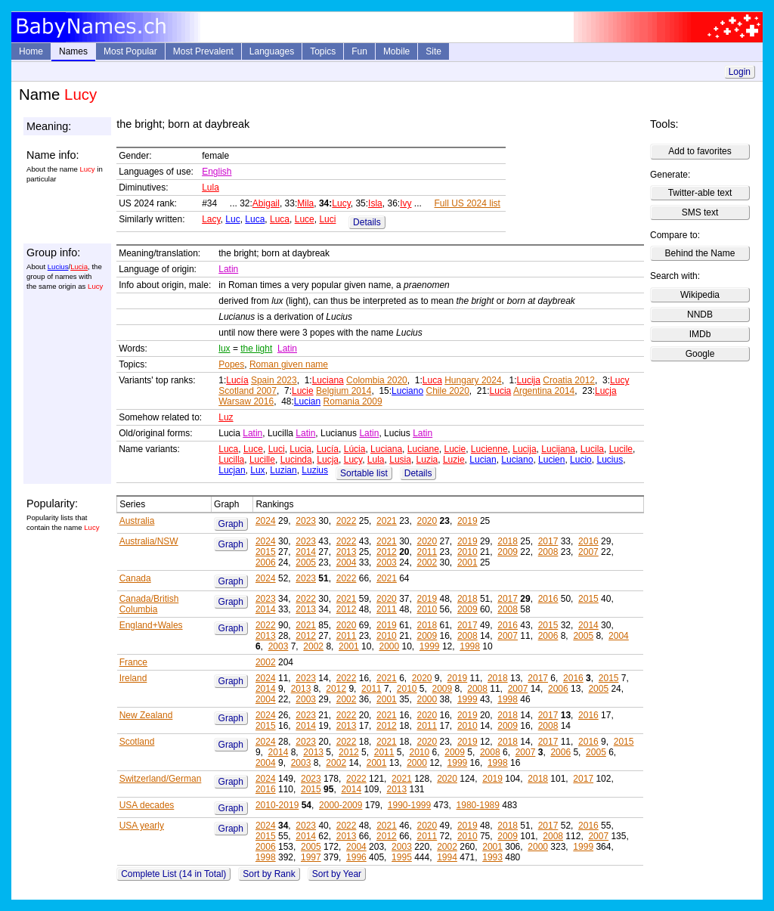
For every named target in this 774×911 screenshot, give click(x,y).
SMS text (700, 212)
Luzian (283, 470)
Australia (137, 521)
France (133, 662)
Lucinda (296, 459)
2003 (386, 562)
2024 (265, 521)
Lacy (211, 219)
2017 (548, 541)
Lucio (581, 459)
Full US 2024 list (467, 203)
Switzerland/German (160, 778)
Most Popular (130, 51)
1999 (430, 646)
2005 (306, 562)
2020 (426, 521)
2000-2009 (340, 805)
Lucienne (489, 449)
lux (224, 348)
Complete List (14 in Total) (173, 874)
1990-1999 (409, 805)
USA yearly (141, 825)
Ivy (405, 203)
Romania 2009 (353, 401)
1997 (311, 857)
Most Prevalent (203, 51)
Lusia (400, 459)
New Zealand (146, 715)
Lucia (79, 266)
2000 (389, 646)
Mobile (396, 51)
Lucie (303, 391)
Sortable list (364, 473)
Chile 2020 (447, 391)
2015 (265, 552)
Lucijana (558, 449)
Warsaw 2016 (246, 401)
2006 (265, 562)
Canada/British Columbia (149, 604)
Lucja (606, 391)
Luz (225, 417)
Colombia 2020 (376, 380)
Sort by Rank (269, 874)
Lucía (237, 380)
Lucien (551, 459)
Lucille (262, 459)
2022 (346, 521)
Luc (232, 219)
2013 (346, 552)
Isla (375, 203)
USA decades (147, 805)
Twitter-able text (700, 192)
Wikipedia (700, 295)
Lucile (621, 449)
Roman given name (288, 364)
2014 (306, 552)
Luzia (427, 459)
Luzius (315, 470)
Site (433, 51)
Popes (231, 364)
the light (256, 348)
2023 (306, 521)
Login (740, 72)
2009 (507, 552)
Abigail (266, 203)
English (216, 171)
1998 (470, 646)
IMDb (700, 334)
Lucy (341, 203)
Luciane (423, 449)
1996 (356, 857)
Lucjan (231, 470)
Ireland (133, 678)
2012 (386, 552)
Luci (327, 219)
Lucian (307, 401)
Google (700, 354)
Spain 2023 (274, 380)
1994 (447, 857)
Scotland (137, 741)
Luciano (407, 391)
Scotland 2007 (247, 391)
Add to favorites (699, 151)
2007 (588, 552)
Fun (359, 51)
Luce (304, 219)
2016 (588, 541)
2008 (548, 552)
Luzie (454, 459)
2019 (467, 521)
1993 (492, 857)
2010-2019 (277, 805)
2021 (386, 521)
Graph (230, 524)
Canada (135, 578)
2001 (467, 562)
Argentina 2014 (543, 391)
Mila (305, 203)
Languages (271, 51)
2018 (507, 541)
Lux (257, 470)
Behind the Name (700, 253)
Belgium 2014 (343, 391)
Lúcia (355, 449)
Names (73, 51)
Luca (255, 219)
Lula (210, 187)
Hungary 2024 (472, 380)
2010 (467, 552)
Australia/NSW (148, 541)
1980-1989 (478, 805)
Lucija (528, 380)
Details (367, 222)
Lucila (592, 449)
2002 (426, 562)
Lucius (58, 266)
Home (31, 51)
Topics (323, 51)
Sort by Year (336, 874)
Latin (228, 269)
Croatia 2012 (569, 380)
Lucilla (231, 459)
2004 (346, 562)
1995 (402, 857)
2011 (427, 552)
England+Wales (151, 625)
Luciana (328, 380)
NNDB (700, 314)
